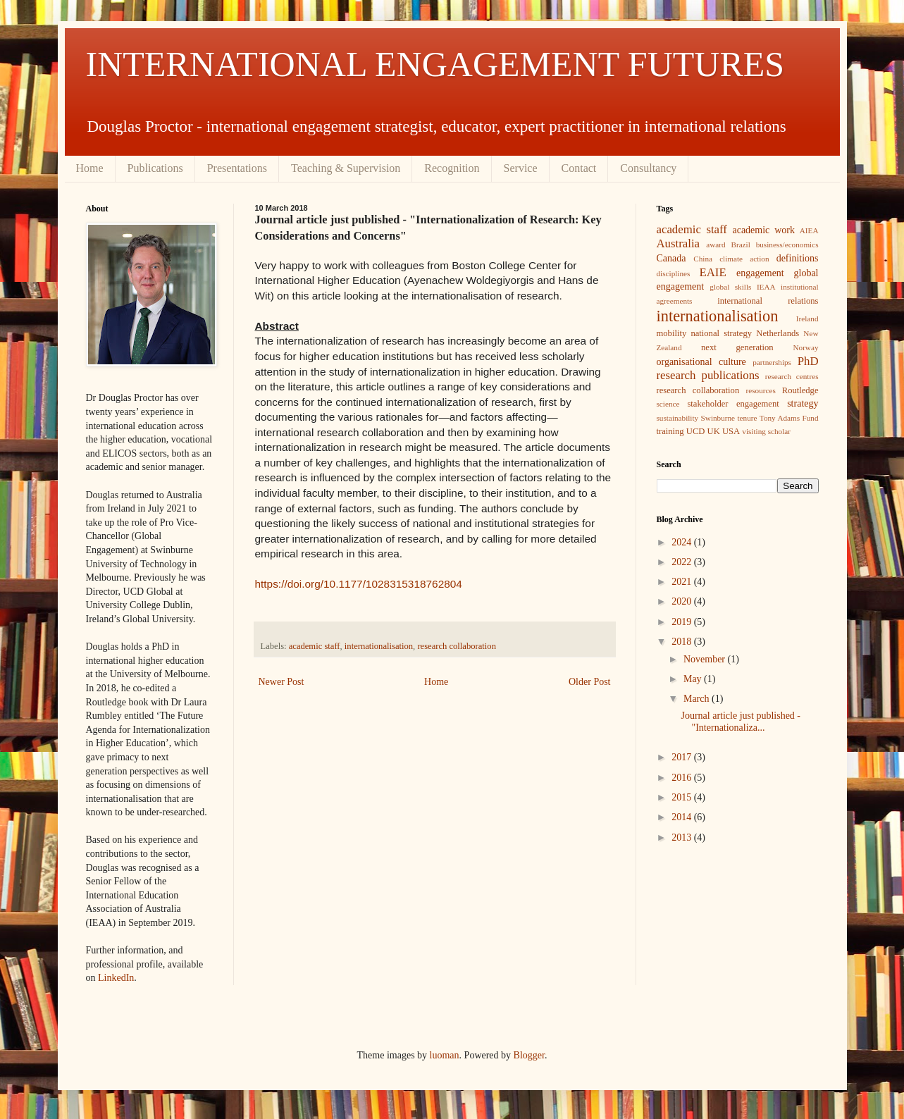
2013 (682, 837)
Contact (579, 168)
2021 (682, 581)
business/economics (787, 244)
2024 (682, 542)
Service (521, 168)
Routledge (800, 390)
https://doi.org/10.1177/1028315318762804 (358, 584)
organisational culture (701, 362)
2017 (682, 757)
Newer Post (281, 681)
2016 (682, 777)
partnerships (772, 362)
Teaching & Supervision (345, 168)
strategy (802, 403)
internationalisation (379, 646)
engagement (760, 273)
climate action (744, 258)
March (697, 698)
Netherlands (777, 333)
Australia (678, 243)
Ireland (807, 318)
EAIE (712, 272)
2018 (682, 641)
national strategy (721, 333)
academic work (763, 230)
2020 (682, 601)
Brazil (740, 244)
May (693, 679)
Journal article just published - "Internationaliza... (740, 721)
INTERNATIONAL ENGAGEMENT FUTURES (435, 64)
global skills (730, 287)
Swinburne (718, 418)
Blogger (529, 1055)
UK (713, 431)
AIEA (809, 230)
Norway (805, 347)
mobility (672, 333)
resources (761, 390)
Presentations (237, 168)
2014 (682, 817)
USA (731, 431)
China (702, 258)
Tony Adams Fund (789, 418)
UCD (695, 431)
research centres (792, 376)
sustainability (678, 418)
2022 (682, 562)
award (715, 244)
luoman (444, 1055)
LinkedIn (116, 977)
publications (731, 375)
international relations (767, 301)
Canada (671, 258)
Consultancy (648, 168)
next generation (737, 347)
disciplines (674, 273)
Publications (155, 168)
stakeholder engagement (733, 404)
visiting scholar (766, 431)
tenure (747, 418)
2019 (682, 622)
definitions (797, 258)
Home (90, 168)
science (668, 404)
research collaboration (456, 646)
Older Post (590, 681)
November (705, 659)
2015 (682, 797)
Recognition (451, 168)
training (670, 431)
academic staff (314, 646)
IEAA (766, 287)
